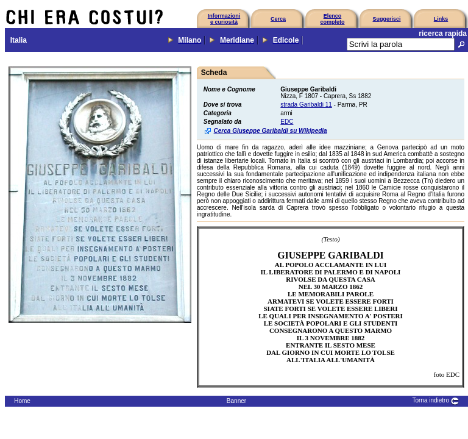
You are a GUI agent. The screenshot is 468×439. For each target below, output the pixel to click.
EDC (286, 121)
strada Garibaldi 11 (306, 104)
